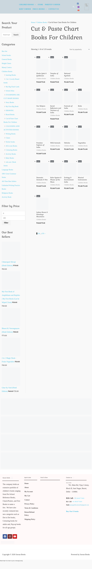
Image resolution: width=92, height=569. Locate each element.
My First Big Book (12, 114)
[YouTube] (78, 10)
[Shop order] (78, 49)
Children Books (26, 4)
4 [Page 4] (39, 237)
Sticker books (10, 153)
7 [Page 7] (43, 237)
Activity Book (7, 208)
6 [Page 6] (42, 237)
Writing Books (11, 145)
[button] (73, 7)
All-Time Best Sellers (9, 192)
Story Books (10, 110)
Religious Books (8, 204)
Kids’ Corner (25, 9)
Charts (8, 149)
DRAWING (10, 118)
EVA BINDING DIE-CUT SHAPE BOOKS (10, 102)
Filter (6, 234)
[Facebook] (78, 3)
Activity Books (11, 165)
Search (16, 35)
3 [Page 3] (38, 237)
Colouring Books (12, 161)
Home (33, 22)
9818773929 (80, 510)
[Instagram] (78, 7)
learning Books (11, 75)
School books (6, 56)
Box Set (5, 51)
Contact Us (53, 9)
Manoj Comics (7, 68)
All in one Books (12, 157)
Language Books (8, 181)
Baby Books (10, 169)
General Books (7, 60)
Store (40, 4)
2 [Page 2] (37, 237)
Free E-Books (39, 9)
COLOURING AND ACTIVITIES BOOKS (11, 137)
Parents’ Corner (52, 4)
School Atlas (10, 95)
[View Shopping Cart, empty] (87, 6)
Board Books (10, 122)
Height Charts (7, 64)
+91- (75, 510)
